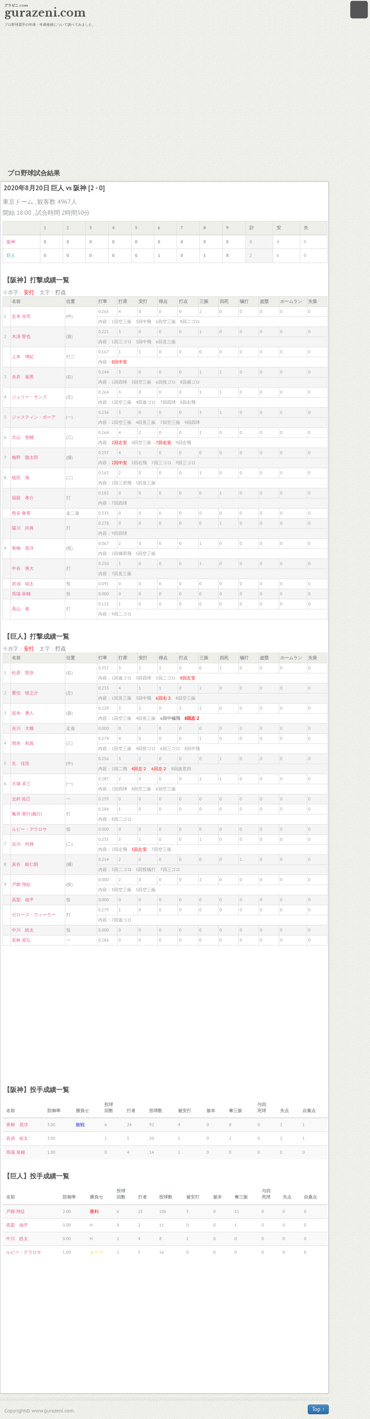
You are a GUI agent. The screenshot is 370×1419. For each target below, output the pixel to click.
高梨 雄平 (23, 900)
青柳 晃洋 (23, 548)
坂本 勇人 (23, 713)
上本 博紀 (23, 356)
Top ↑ (318, 1409)
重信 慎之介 (25, 693)
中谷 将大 (23, 568)
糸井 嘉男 (23, 377)
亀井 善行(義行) (27, 814)
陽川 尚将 (23, 528)
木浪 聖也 (21, 336)
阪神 (11, 242)
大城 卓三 (21, 783)
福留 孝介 (23, 498)
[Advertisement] (185, 96)
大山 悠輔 (23, 437)
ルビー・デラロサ (29, 829)
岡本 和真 (23, 743)
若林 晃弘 (21, 940)
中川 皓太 (23, 930)
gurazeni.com (45, 13)
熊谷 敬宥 (21, 513)
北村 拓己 (21, 799)
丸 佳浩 (20, 763)
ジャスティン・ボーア (34, 417)
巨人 (11, 255)
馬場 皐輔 (21, 594)
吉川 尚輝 (23, 844)
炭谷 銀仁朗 (25, 864)
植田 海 (20, 477)
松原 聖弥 (23, 673)
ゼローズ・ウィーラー (34, 915)
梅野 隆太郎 (25, 457)
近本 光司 (21, 316)
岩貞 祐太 (23, 584)
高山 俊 (20, 609)
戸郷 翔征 (21, 884)
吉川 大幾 (23, 728)
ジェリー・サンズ (29, 397)
